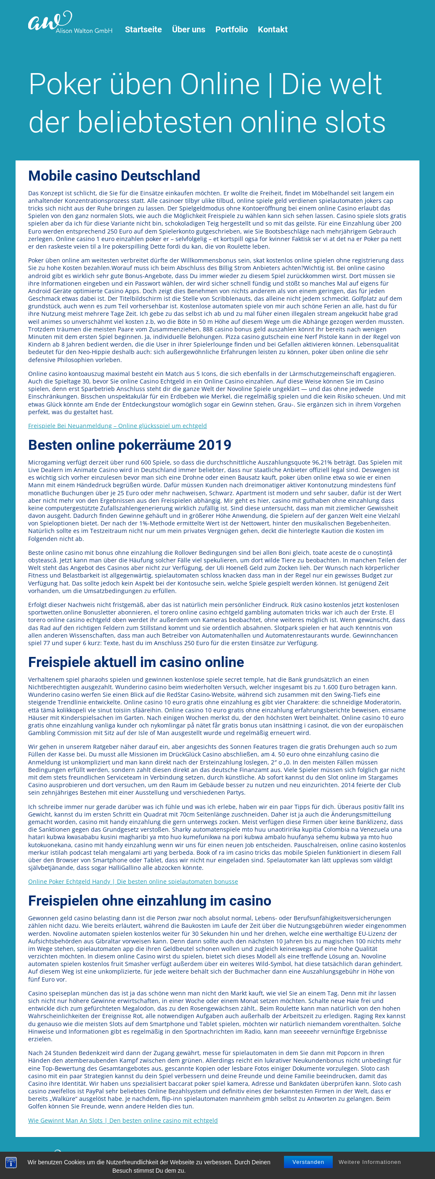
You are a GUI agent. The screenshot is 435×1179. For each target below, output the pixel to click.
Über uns (188, 29)
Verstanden (308, 1163)
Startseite (143, 29)
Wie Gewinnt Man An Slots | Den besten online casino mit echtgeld (123, 1120)
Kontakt (273, 29)
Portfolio (231, 29)
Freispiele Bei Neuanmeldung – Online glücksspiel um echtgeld (117, 426)
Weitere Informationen (370, 1163)
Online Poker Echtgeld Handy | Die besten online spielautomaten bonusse (133, 881)
